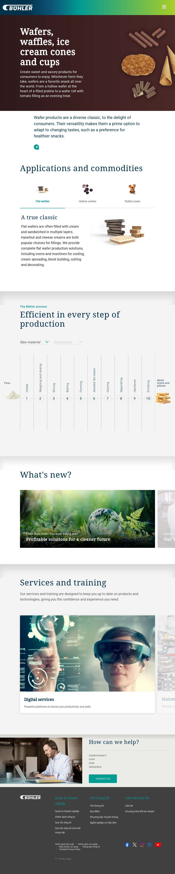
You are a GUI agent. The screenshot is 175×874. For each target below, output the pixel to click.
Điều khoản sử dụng (68, 846)
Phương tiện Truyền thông (104, 817)
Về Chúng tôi (97, 805)
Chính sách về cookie (88, 844)
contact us (103, 778)
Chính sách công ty (65, 816)
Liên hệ (129, 805)
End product (68, 342)
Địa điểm (95, 811)
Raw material (34, 342)
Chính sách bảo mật (64, 844)
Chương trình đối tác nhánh (139, 811)
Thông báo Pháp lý (91, 846)
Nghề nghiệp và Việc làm (103, 822)
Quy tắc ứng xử (63, 822)
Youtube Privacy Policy (69, 849)
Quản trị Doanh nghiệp (67, 811)
